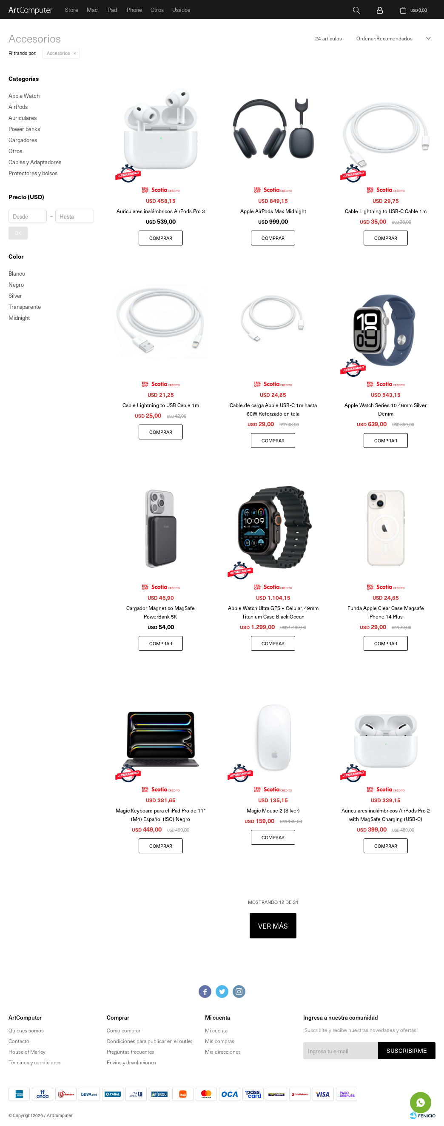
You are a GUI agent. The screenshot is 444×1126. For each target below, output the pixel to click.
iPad (111, 10)
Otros (157, 10)
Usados (181, 10)
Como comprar (123, 1030)
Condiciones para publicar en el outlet (149, 1041)
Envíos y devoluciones (131, 1062)
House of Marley (27, 1051)
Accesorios (58, 53)
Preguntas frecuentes (130, 1051)
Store (71, 10)
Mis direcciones (223, 1051)
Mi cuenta (216, 1030)
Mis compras (219, 1041)
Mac (92, 10)
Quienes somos (26, 1030)
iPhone (133, 10)
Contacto (19, 1041)
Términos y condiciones (35, 1062)
